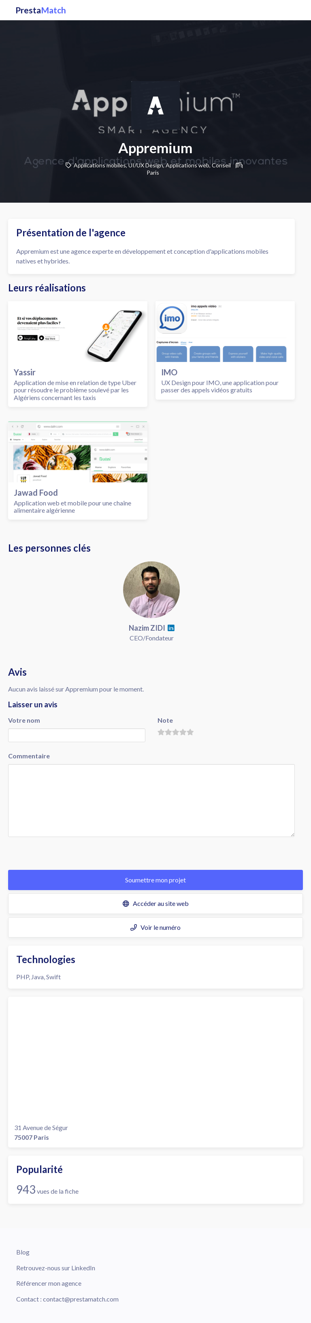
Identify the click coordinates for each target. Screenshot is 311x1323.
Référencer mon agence (48, 1283)
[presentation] (69, 854)
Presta (40, 10)
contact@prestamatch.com (81, 1299)
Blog (23, 1252)
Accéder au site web (156, 903)
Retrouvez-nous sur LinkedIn (55, 1268)
